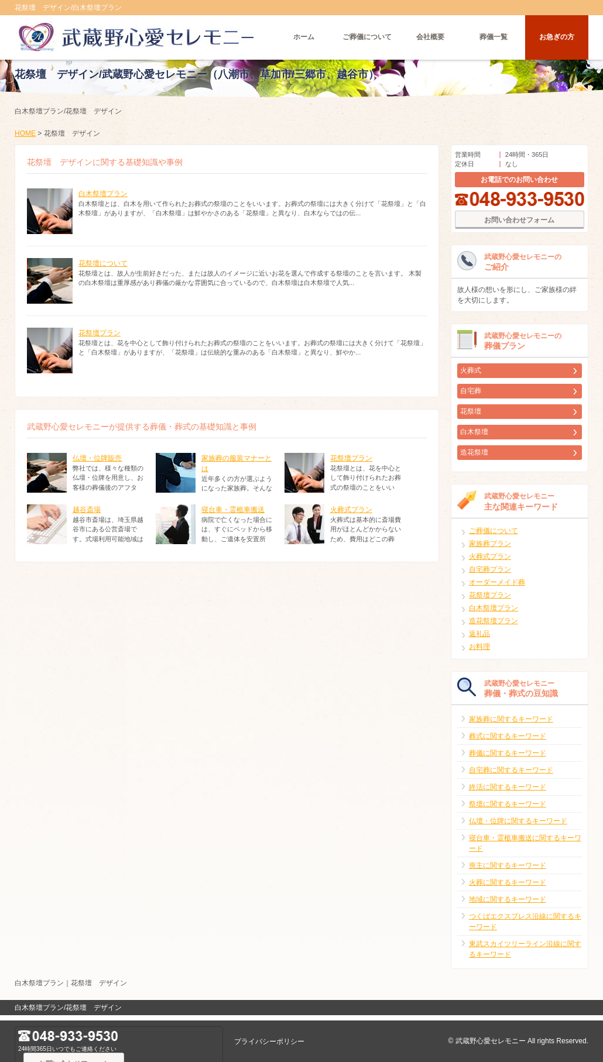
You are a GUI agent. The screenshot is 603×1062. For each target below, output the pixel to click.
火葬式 (470, 376)
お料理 (479, 652)
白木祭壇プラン (103, 199)
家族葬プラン (490, 549)
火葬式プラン (351, 515)
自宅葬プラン (490, 575)
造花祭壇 (474, 458)
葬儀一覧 (493, 38)
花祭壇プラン (99, 339)
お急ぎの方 (556, 38)
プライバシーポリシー (269, 1041)
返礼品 (479, 639)
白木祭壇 (474, 438)
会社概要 (430, 38)
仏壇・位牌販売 (97, 464)
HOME (25, 139)
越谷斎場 (87, 515)
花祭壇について (103, 269)
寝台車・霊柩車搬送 (233, 515)
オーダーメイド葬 (497, 588)
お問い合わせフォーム (519, 226)
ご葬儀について (367, 38)
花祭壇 (470, 417)
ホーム (303, 38)
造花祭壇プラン (493, 627)
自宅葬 (470, 397)
